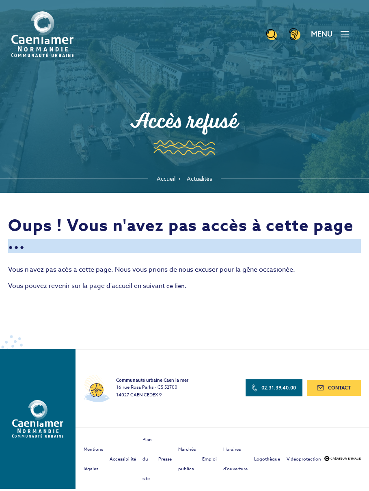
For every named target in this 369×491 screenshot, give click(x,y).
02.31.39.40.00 (275, 391)
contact (334, 391)
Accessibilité (123, 461)
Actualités (201, 180)
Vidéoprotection (304, 461)
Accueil (164, 180)
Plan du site (147, 461)
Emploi (209, 461)
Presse (165, 461)
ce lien (176, 288)
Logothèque (267, 461)
